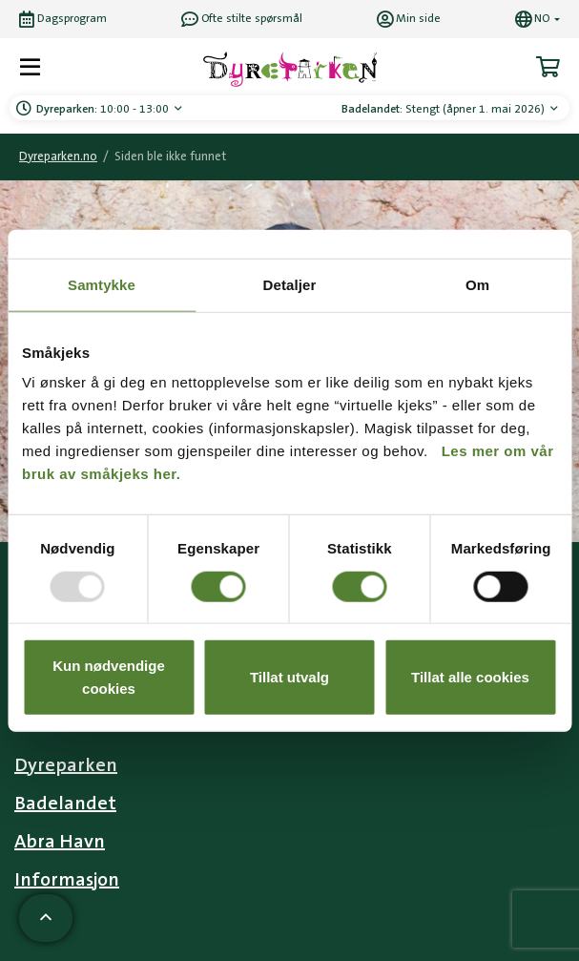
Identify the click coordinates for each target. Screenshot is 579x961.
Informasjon (66, 879)
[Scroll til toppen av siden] (45, 918)
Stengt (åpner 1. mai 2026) (444, 109)
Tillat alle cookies (470, 677)
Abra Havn (59, 841)
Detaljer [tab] (290, 284)
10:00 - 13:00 (104, 109)
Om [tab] (477, 284)
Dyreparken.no (58, 157)
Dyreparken (65, 765)
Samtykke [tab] (101, 284)
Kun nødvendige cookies (108, 677)
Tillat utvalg (289, 677)
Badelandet (65, 803)
